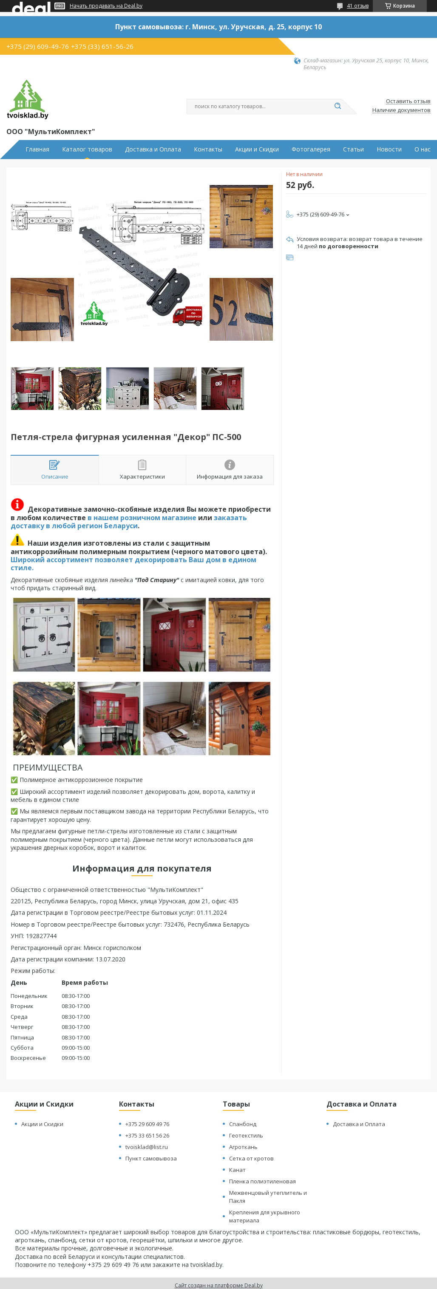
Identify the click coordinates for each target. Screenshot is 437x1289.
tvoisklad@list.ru (146, 1147)
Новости (389, 149)
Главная (37, 149)
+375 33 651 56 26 (147, 1135)
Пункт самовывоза (151, 1158)
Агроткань (243, 1147)
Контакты (208, 149)
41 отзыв (358, 5)
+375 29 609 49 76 (147, 1124)
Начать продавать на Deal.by (106, 6)
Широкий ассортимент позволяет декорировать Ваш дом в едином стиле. (133, 563)
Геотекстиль (246, 1135)
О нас (422, 149)
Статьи (353, 149)
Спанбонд (242, 1124)
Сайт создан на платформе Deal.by (219, 1285)
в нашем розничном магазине (142, 517)
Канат (237, 1170)
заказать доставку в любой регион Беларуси (129, 521)
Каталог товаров (87, 149)
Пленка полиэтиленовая (262, 1181)
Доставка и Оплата (153, 149)
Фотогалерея (311, 149)
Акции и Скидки (257, 149)
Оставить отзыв (408, 101)
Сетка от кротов (251, 1158)
